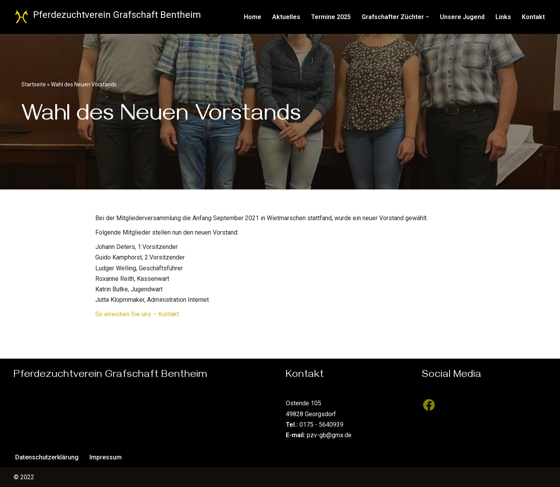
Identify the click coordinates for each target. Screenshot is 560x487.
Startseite (33, 84)
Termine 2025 (331, 17)
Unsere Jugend (462, 17)
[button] (427, 16)
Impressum (105, 457)
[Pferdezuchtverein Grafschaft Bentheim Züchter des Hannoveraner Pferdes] (107, 17)
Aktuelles (286, 17)
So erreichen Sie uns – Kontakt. (137, 314)
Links (503, 17)
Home (252, 17)
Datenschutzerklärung (47, 457)
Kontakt (533, 17)
